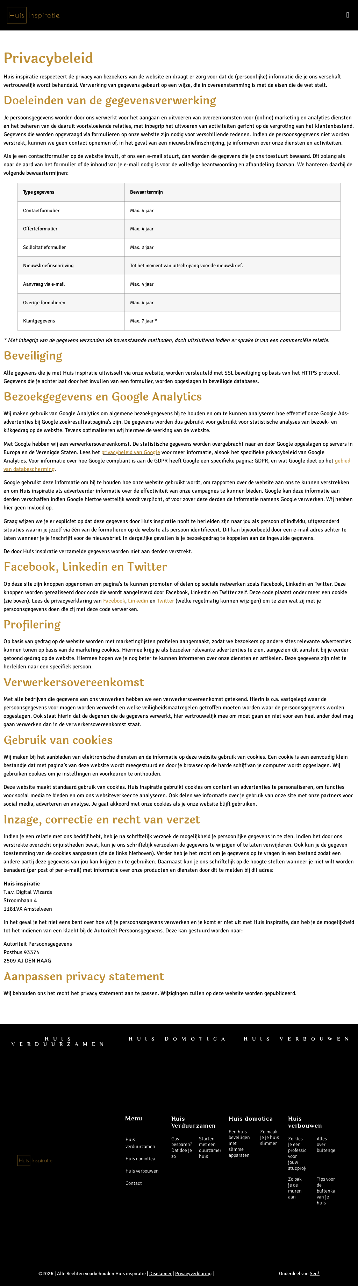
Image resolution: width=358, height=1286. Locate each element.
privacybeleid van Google (130, 452)
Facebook (114, 600)
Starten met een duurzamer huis (210, 1147)
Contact (134, 1183)
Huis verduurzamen (140, 1142)
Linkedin (138, 600)
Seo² (315, 1274)
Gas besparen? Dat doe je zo (181, 1147)
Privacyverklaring (193, 1274)
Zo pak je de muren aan (295, 1188)
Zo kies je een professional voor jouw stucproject (300, 1153)
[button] (347, 15)
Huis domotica (140, 1159)
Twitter (165, 600)
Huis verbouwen (142, 1171)
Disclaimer (160, 1274)
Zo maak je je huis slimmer (269, 1138)
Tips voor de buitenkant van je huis (328, 1190)
